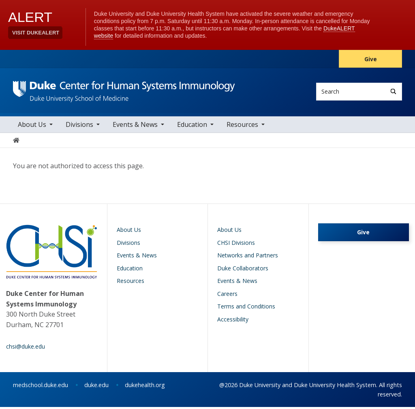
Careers (227, 296)
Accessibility (232, 321)
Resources (242, 126)
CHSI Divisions (236, 244)
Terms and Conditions (246, 308)
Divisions (79, 126)
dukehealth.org (145, 387)
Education (192, 126)
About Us (32, 126)
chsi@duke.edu (25, 348)
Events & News (135, 126)
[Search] (393, 91)
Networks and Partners (247, 257)
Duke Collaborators (242, 270)
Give (370, 59)
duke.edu (96, 387)
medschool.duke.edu (40, 387)
